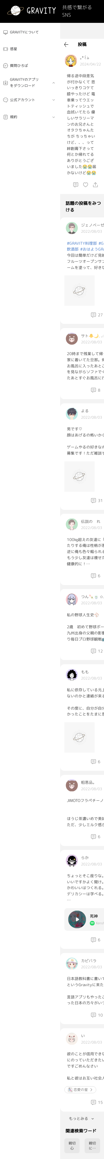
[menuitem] (30, 32)
